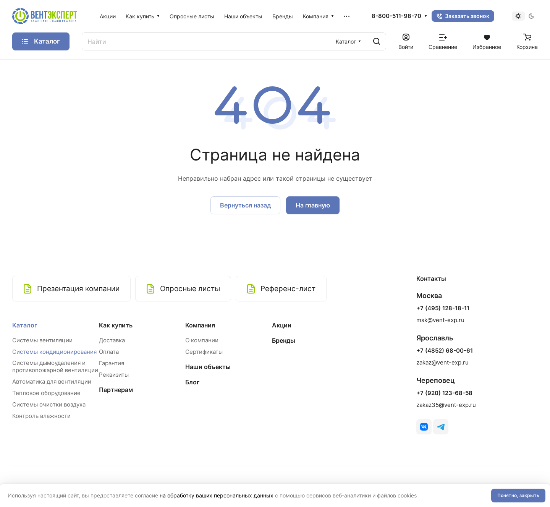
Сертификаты (204, 351)
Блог (192, 382)
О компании (201, 340)
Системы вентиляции (42, 340)
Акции (281, 325)
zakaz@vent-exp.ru (442, 362)
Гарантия (111, 363)
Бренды (283, 340)
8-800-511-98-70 (396, 16)
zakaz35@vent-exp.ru (446, 404)
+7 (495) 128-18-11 (442, 308)
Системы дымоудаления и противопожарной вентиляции (55, 366)
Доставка (112, 340)
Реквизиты (114, 374)
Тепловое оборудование (46, 393)
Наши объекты (208, 367)
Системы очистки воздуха (49, 404)
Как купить (116, 325)
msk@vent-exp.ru (440, 320)
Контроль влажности (41, 416)
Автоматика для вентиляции (51, 381)
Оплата (109, 351)
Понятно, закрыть (518, 495)
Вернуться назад (245, 205)
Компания (200, 325)
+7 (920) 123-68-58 (444, 393)
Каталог (24, 325)
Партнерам (116, 390)
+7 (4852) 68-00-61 (444, 350)
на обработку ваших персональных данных (216, 495)
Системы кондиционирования (54, 351)
